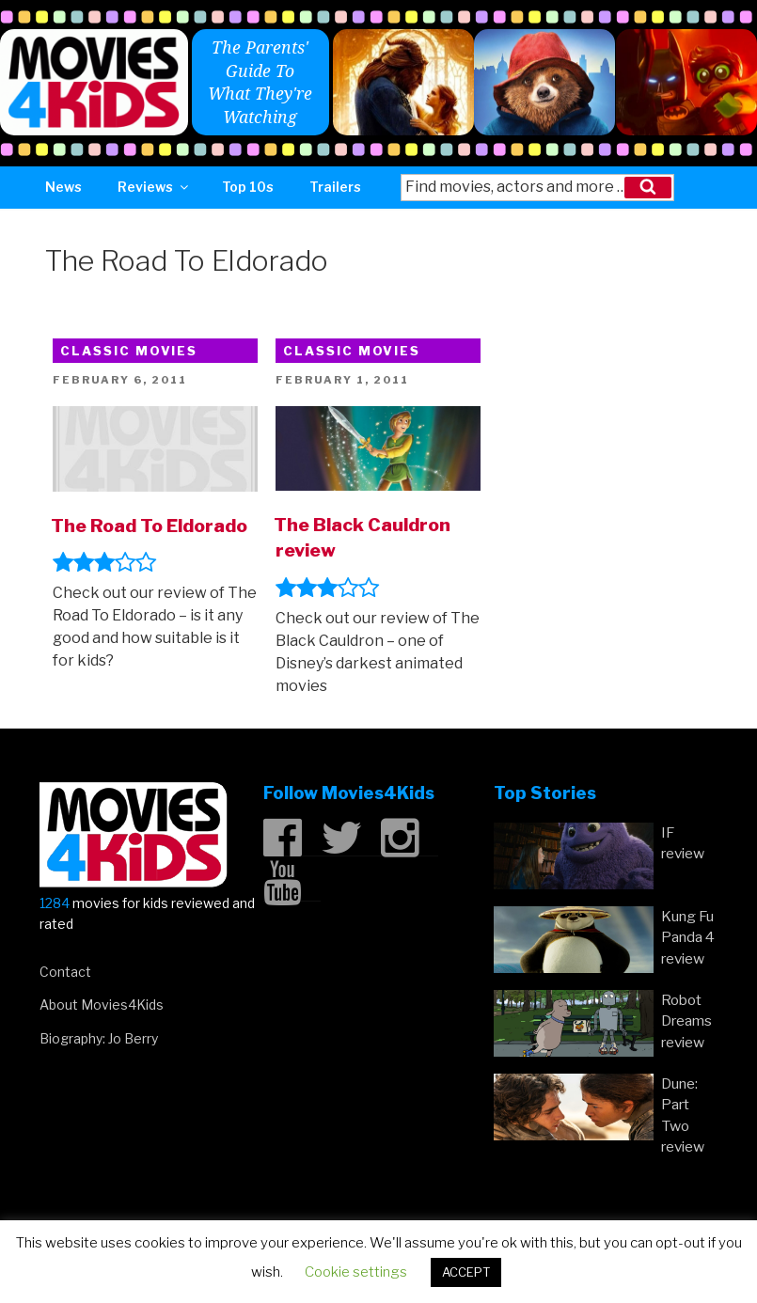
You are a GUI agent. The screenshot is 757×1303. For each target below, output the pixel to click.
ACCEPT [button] (466, 1271)
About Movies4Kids (101, 1005)
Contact (65, 972)
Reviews (154, 187)
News (63, 187)
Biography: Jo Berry (98, 1038)
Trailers (335, 187)
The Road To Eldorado (149, 525)
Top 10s (248, 187)
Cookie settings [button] (356, 1272)
